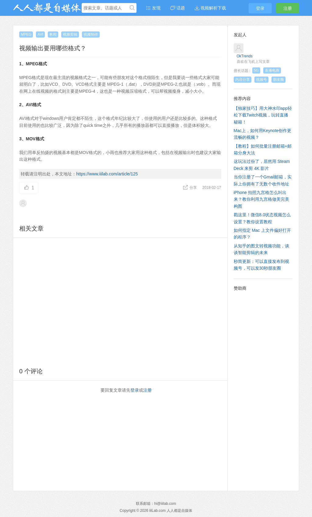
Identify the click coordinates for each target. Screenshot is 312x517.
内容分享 (242, 79)
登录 (260, 8)
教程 (53, 34)
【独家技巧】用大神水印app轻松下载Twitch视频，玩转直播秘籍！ (263, 115)
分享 (190, 187)
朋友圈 (278, 79)
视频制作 (90, 34)
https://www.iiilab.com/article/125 (107, 173)
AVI (40, 34)
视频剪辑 (70, 34)
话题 (177, 7)
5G (256, 70)
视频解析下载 (210, 7)
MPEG (26, 34)
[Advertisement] (120, 301)
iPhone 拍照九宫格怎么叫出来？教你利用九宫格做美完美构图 (261, 199)
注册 (287, 8)
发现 (153, 7)
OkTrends (245, 56)
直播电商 (272, 70)
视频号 (261, 79)
